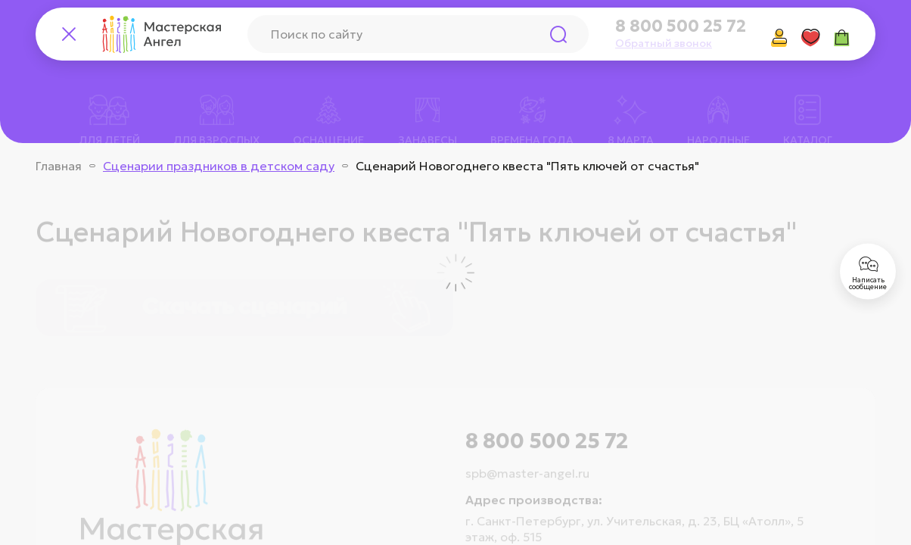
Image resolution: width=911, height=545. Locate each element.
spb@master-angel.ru (527, 454)
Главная (59, 165)
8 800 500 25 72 (680, 26)
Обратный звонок (663, 43)
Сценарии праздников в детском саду (218, 165)
